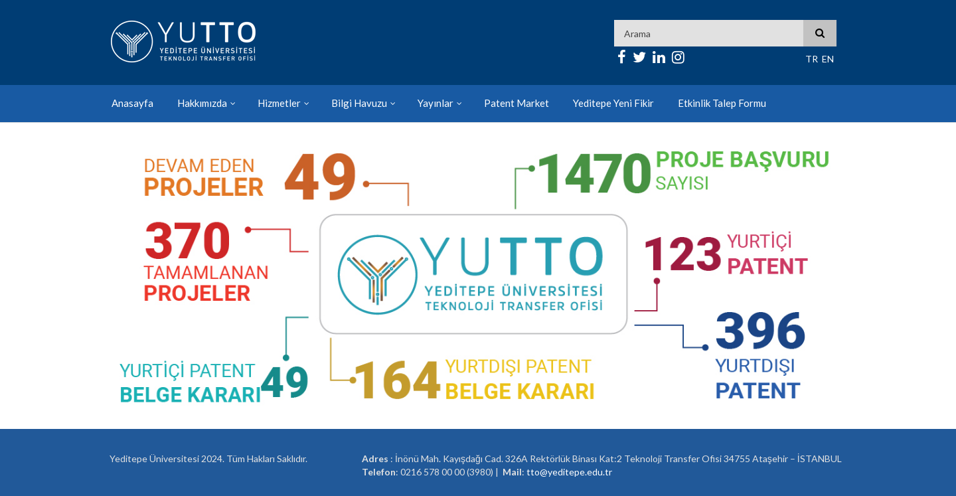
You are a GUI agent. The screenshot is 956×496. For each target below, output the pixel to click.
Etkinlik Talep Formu (722, 103)
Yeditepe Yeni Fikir (613, 103)
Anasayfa (132, 103)
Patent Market (516, 103)
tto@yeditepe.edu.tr (569, 471)
